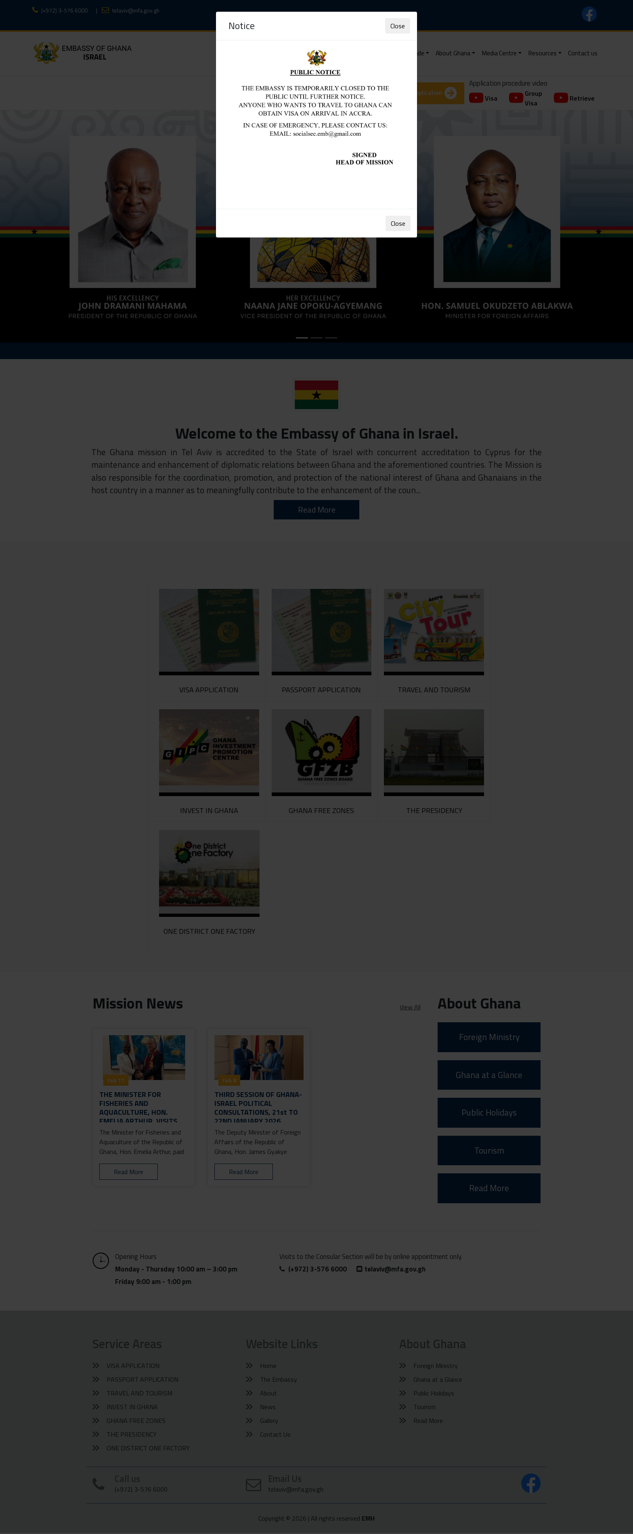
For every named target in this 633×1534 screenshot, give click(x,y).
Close (397, 26)
